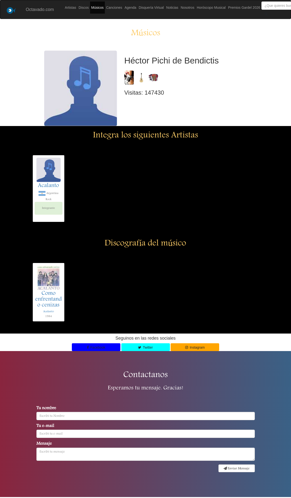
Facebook (96, 347)
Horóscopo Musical (211, 7)
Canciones (114, 7)
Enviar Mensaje (236, 468)
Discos (84, 7)
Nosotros (187, 7)
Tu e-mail (45, 426)
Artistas (70, 7)
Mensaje (44, 444)
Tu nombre (46, 408)
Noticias (172, 7)
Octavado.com (40, 9)
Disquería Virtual (151, 7)
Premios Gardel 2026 (244, 7)
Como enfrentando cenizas (48, 299)
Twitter (145, 347)
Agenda (130, 7)
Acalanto (48, 186)
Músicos (97, 7)
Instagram (195, 347)
